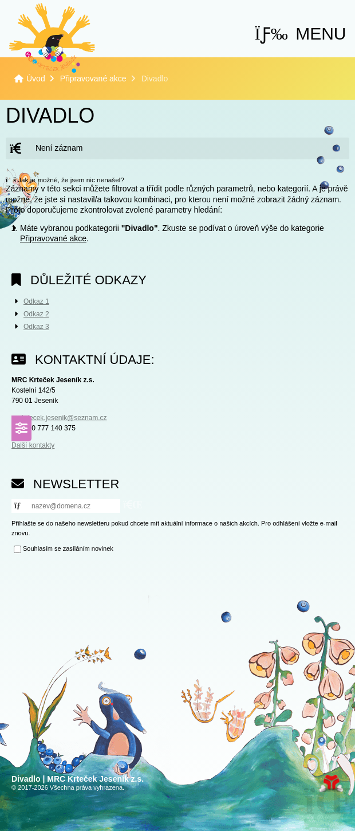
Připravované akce (93, 79)
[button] (300, 33)
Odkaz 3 (36, 327)
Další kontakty (32, 445)
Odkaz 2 (36, 314)
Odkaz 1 (36, 301)
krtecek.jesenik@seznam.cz (64, 418)
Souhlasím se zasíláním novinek (68, 549)
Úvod (52, 38)
